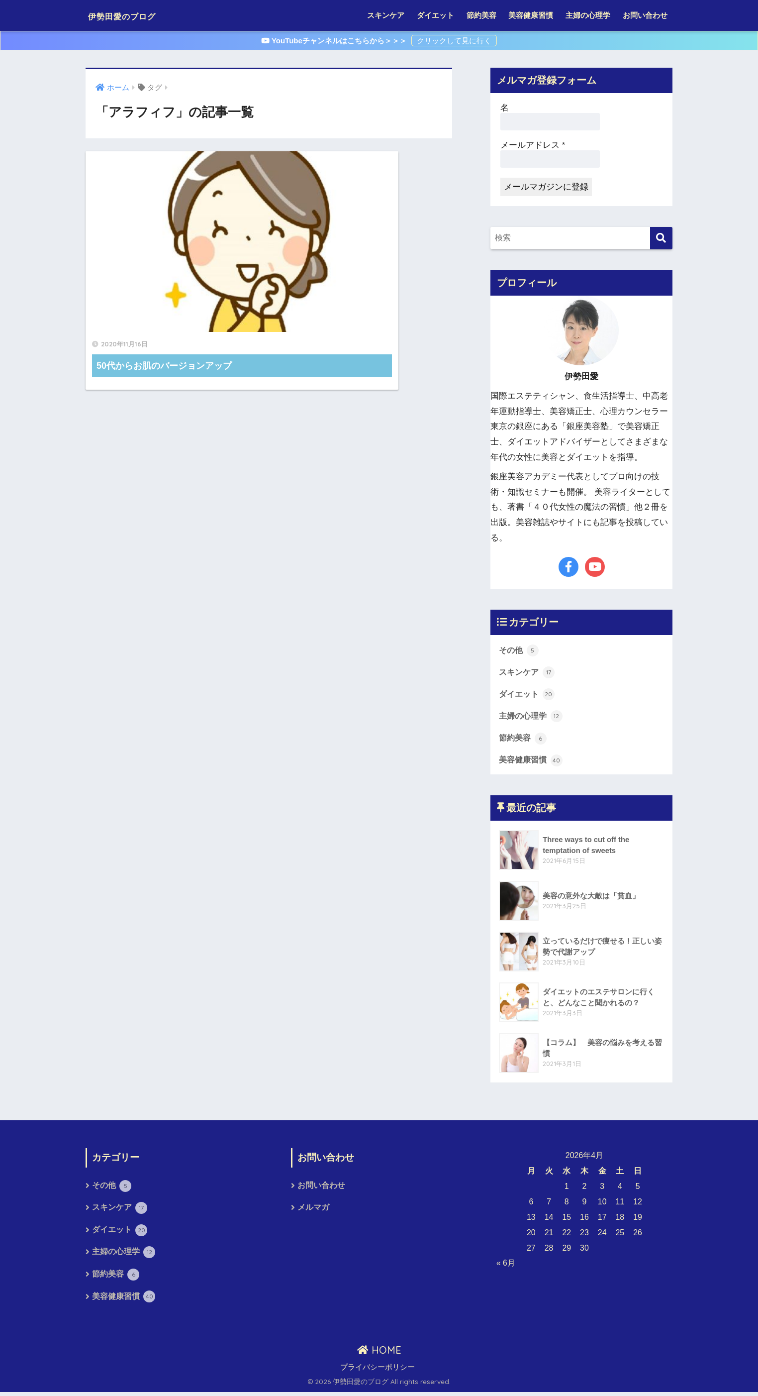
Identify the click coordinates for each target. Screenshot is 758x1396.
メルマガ (313, 1210)
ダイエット (435, 15)
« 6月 (505, 1265)
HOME (379, 1353)
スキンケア (385, 15)
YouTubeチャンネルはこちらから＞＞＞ (335, 40)
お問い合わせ (645, 15)
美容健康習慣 (530, 15)
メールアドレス (532, 145)
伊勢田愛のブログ (137, 15)
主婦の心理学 (588, 15)
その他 (519, 650)
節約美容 (481, 15)
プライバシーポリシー (377, 1371)
